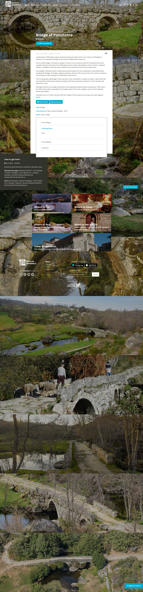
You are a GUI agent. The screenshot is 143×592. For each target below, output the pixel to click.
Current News (75, 5)
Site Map (48, 264)
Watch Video (42, 102)
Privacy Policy (50, 270)
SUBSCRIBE (95, 274)
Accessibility (46, 142)
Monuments (35, 5)
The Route (64, 5)
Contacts (45, 148)
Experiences (46, 5)
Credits (48, 267)
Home (26, 5)
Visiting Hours (47, 128)
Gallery (55, 5)
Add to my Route (44, 43)
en (121, 5)
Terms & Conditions (52, 272)
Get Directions (130, 187)
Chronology (46, 122)
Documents (56, 102)
